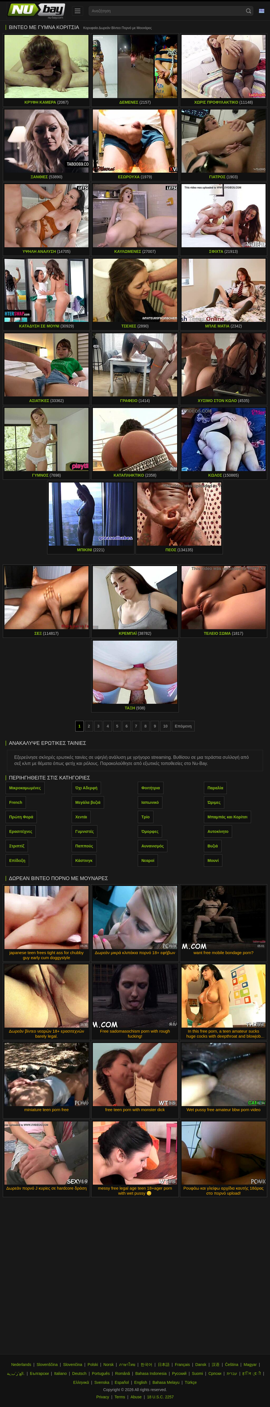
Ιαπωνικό (150, 802)
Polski (93, 1364)
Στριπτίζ (16, 846)
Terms (119, 1397)
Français (182, 1364)
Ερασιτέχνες (20, 831)
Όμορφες (149, 831)
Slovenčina (72, 1364)
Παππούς (84, 846)
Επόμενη (183, 726)
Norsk (108, 1364)
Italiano (60, 1373)
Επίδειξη (17, 860)
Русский (179, 1373)
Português (101, 1373)
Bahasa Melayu (166, 1382)
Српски (214, 1373)
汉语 (216, 1364)
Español (122, 1382)
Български (39, 1373)
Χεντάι (81, 817)
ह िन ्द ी (251, 1373)
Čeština (231, 1364)
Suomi (197, 1373)
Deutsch (79, 1373)
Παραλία (215, 788)
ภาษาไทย (127, 1364)
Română (122, 1373)
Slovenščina (47, 1364)
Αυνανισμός (152, 846)
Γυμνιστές (84, 831)
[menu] (77, 11)
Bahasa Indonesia (151, 1373)
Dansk (200, 1364)
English (140, 1382)
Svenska (101, 1382)
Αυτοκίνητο (218, 831)
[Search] (248, 10)
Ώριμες (214, 802)
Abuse (136, 1397)
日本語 (164, 1364)
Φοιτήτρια (150, 788)
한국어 (146, 1364)
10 (165, 726)
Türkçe (191, 1382)
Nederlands (21, 1364)
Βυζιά (213, 846)
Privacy (102, 1397)
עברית (232, 1373)
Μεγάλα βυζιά (87, 802)
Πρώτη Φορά (21, 817)
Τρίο (145, 817)
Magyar (250, 1364)
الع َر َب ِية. (16, 1373)
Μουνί (213, 860)
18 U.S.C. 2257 (160, 1397)
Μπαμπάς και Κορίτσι (227, 817)
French (15, 802)
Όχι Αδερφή (86, 788)
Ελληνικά (81, 1382)
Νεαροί (147, 860)
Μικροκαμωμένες (25, 788)
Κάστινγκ (84, 860)
